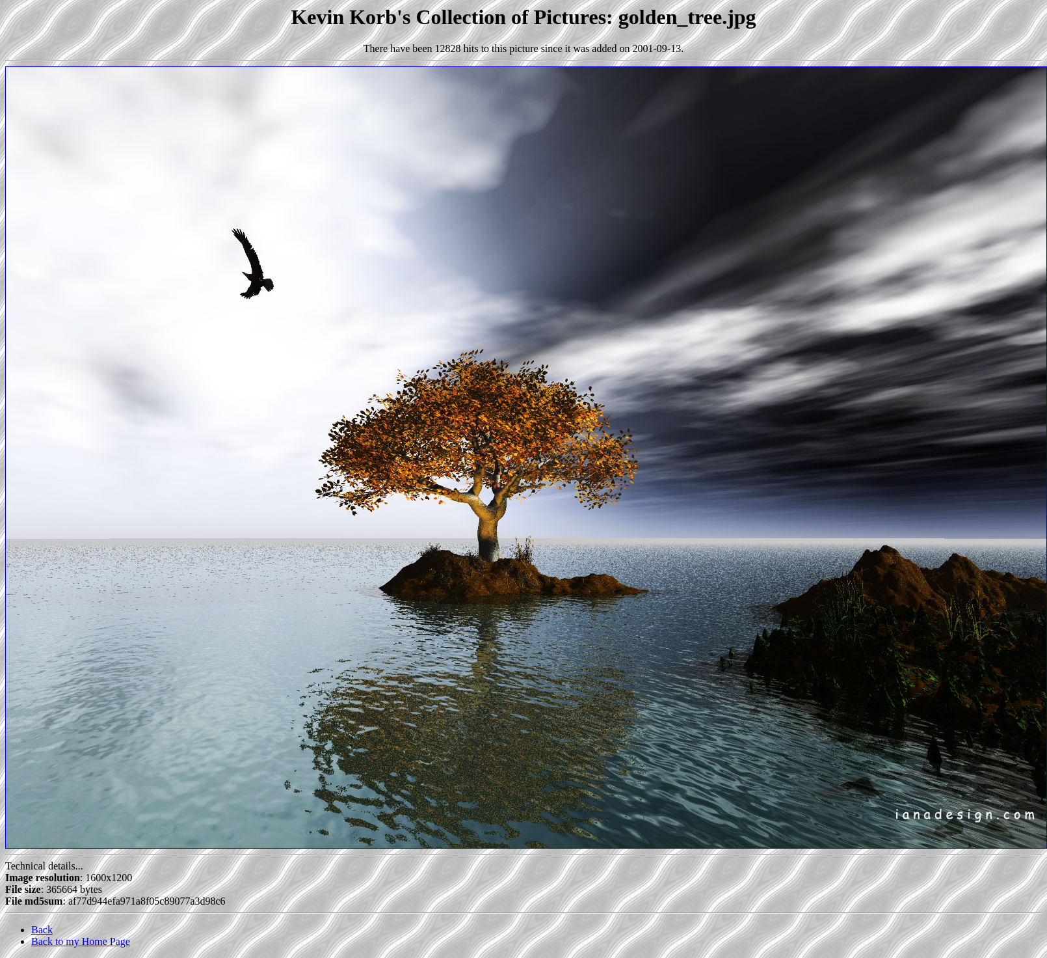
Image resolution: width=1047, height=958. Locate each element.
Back (42, 929)
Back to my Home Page (80, 941)
